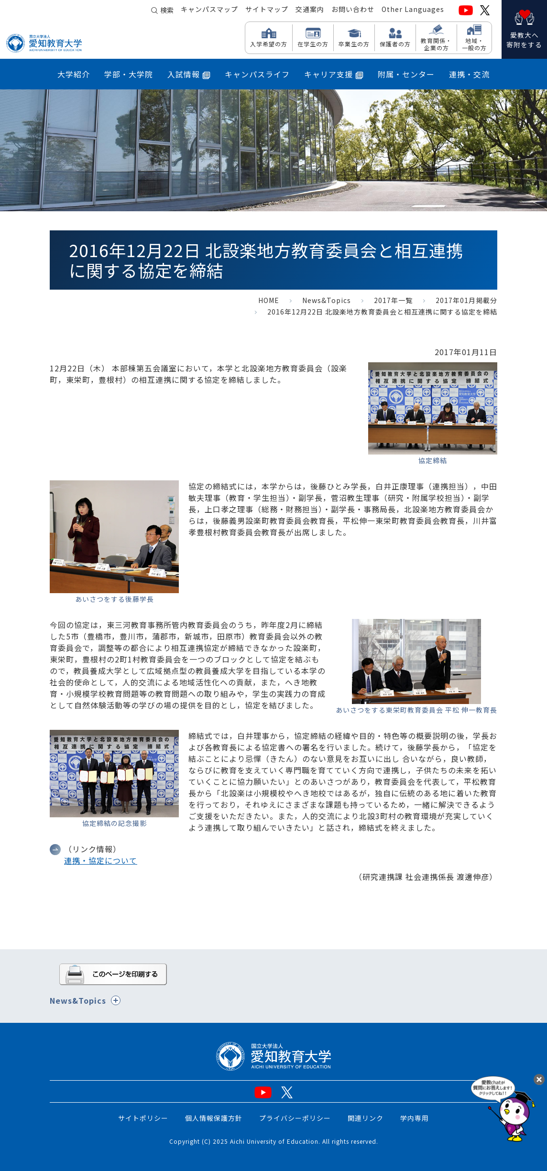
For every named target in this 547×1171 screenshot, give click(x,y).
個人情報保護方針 (213, 1118)
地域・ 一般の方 (474, 43)
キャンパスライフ (257, 74)
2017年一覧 (393, 300)
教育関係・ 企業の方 (436, 43)
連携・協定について (100, 860)
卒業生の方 (354, 43)
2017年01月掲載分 (466, 300)
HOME (268, 300)
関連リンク (365, 1118)
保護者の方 (395, 43)
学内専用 (414, 1118)
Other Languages (413, 10)
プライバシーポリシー (295, 1118)
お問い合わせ (352, 10)
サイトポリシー (143, 1118)
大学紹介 (73, 74)
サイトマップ (266, 10)
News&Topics (326, 300)
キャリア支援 (333, 74)
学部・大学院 (128, 74)
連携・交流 (469, 74)
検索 (167, 10)
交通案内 (309, 10)
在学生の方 (312, 43)
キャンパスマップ (209, 10)
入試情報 (188, 74)
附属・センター (406, 74)
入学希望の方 (268, 43)
